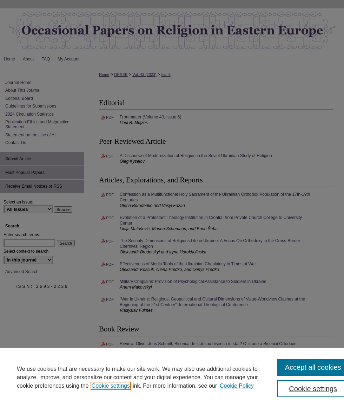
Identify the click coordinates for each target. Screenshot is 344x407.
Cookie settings (111, 386)
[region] (172, 377)
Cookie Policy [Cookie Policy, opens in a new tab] (237, 386)
